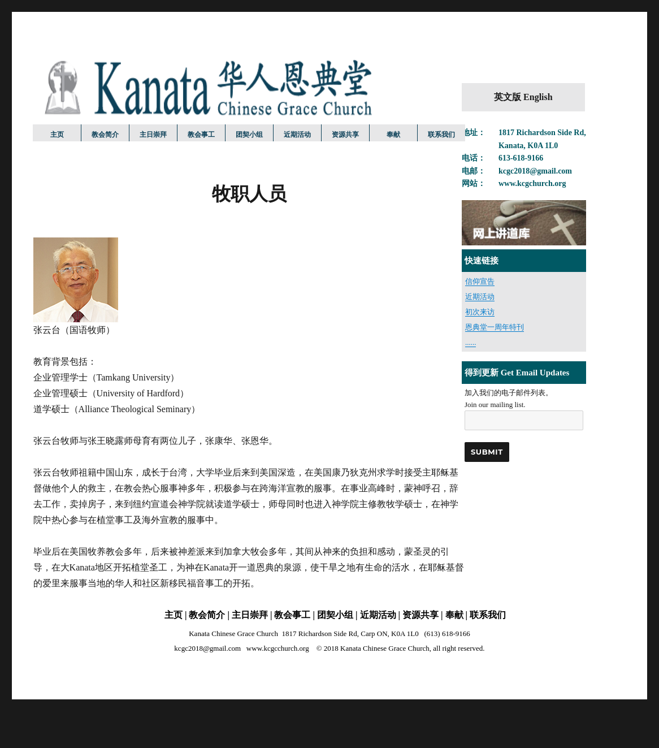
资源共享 (345, 134)
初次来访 (480, 312)
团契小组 (249, 134)
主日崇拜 (153, 134)
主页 (57, 134)
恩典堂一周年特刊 (494, 327)
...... (470, 342)
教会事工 (201, 134)
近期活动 (297, 134)
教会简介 (105, 134)
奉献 (393, 134)
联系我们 (441, 134)
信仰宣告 (480, 281)
